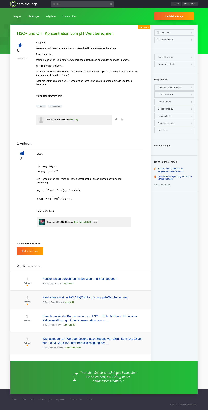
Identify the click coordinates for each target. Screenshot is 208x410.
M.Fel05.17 (70, 325)
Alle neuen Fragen (162, 185)
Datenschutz (76, 399)
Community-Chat (166, 64)
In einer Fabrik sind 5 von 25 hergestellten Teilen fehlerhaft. (171, 170)
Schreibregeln (45, 399)
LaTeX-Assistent (165, 94)
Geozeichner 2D (165, 109)
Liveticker (165, 32)
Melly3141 (69, 302)
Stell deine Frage (174, 16)
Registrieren (189, 4)
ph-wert (41, 106)
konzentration (55, 106)
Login (176, 4)
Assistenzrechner (166, 123)
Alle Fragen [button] (34, 16)
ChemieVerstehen (73, 348)
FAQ (33, 399)
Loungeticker (167, 39)
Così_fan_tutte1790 (82, 222)
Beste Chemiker (165, 57)
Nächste (144, 27)
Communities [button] (69, 16)
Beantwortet (52, 222)
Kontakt (89, 399)
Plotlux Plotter (164, 101)
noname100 (69, 283)
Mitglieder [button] (51, 16)
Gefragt (50, 119)
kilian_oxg (73, 119)
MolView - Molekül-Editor (170, 87)
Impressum (61, 399)
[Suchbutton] (111, 4)
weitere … (163, 130)
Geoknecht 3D (165, 116)
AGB (24, 399)
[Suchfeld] (82, 4)
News (14, 399)
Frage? (17, 16)
